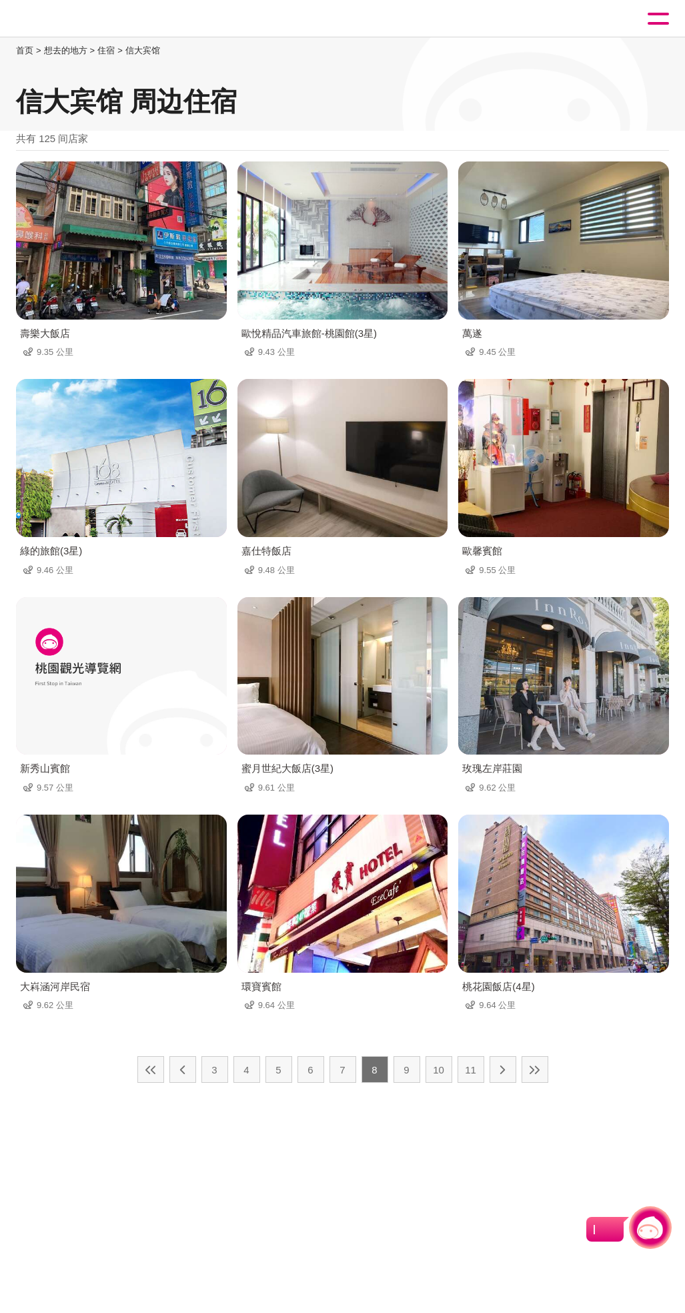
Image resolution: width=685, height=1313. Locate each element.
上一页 (182, 1069)
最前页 (150, 1069)
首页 (24, 50)
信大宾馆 (142, 50)
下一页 (503, 1069)
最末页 (535, 1069)
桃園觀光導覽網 (65, 19)
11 (470, 1069)
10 (438, 1069)
